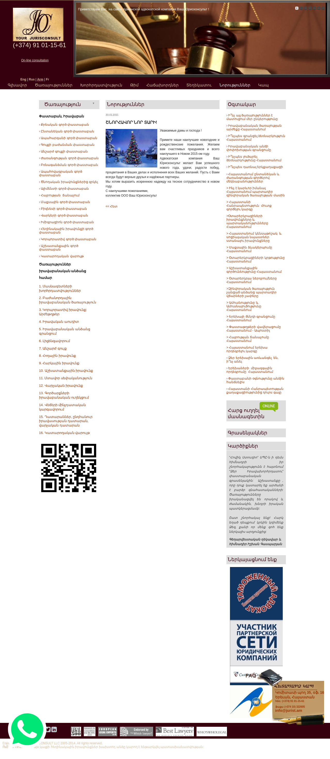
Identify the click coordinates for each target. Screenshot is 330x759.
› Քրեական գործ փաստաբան (64, 124)
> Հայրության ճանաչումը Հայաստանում (247, 339)
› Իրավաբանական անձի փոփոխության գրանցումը (248, 148)
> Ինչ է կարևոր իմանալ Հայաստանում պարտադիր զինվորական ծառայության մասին (255, 191)
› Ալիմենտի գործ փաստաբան (64, 188)
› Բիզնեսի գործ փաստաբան (63, 209)
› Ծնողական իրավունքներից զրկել (68, 182)
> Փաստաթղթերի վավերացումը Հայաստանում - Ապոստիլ (254, 328)
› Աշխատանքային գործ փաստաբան (58, 247)
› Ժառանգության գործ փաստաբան (69, 158)
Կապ (263, 85)
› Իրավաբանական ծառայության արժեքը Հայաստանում (254, 127)
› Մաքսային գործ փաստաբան (64, 202)
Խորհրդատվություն (101, 85)
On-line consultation (35, 60)
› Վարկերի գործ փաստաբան (63, 215)
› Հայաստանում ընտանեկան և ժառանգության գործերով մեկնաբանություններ (252, 177)
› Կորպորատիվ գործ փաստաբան (67, 239)
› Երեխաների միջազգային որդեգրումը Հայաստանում (249, 370)
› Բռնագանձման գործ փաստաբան (68, 165)
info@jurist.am (288, 710)
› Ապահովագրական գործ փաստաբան (60, 173)
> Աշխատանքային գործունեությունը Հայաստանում (254, 269)
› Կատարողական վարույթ (61, 256)
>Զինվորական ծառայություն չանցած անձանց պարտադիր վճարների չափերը (251, 292)
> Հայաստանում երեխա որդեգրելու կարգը (247, 349)
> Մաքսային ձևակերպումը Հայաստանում (249, 249)
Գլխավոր (17, 85)
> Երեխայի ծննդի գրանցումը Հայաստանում (250, 318)
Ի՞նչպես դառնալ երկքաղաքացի (255, 167)
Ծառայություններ (54, 85)
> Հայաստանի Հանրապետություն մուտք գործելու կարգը (249, 205)
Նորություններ (234, 85)
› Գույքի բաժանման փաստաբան (67, 145)
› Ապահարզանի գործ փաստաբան (68, 138)
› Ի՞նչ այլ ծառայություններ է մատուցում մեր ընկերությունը (252, 117)
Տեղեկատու (199, 85)
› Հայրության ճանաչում (59, 195)
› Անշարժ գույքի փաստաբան (63, 151)
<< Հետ (111, 206)
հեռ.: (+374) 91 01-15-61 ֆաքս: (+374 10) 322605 (299, 699)
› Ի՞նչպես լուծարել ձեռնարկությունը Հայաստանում (253, 158)
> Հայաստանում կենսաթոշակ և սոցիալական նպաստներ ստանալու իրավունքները (254, 237)
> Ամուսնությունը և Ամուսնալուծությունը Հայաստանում (244, 306)
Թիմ (134, 85)
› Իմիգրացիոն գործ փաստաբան (66, 222)
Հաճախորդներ (162, 85)
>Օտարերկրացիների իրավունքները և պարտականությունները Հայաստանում (247, 221)
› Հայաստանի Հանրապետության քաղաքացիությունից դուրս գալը (255, 390)
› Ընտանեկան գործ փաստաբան (66, 131)
